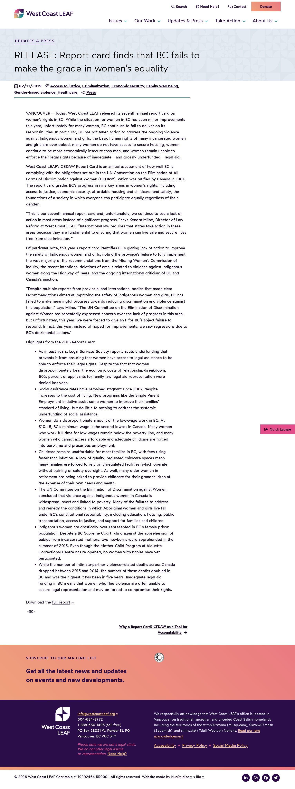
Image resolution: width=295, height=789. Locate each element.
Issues (115, 21)
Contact (240, 6)
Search (181, 6)
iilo (198, 777)
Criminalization (95, 85)
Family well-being (162, 85)
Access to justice (65, 85)
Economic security (127, 85)
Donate (266, 6)
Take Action (227, 21)
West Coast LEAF (43, 13)
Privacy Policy (194, 745)
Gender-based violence (34, 92)
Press (91, 92)
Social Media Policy (230, 745)
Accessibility (165, 745)
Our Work (144, 21)
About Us (262, 21)
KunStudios (180, 777)
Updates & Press (185, 21)
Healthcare (67, 92)
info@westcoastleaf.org (96, 713)
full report (61, 602)
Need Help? (209, 6)
